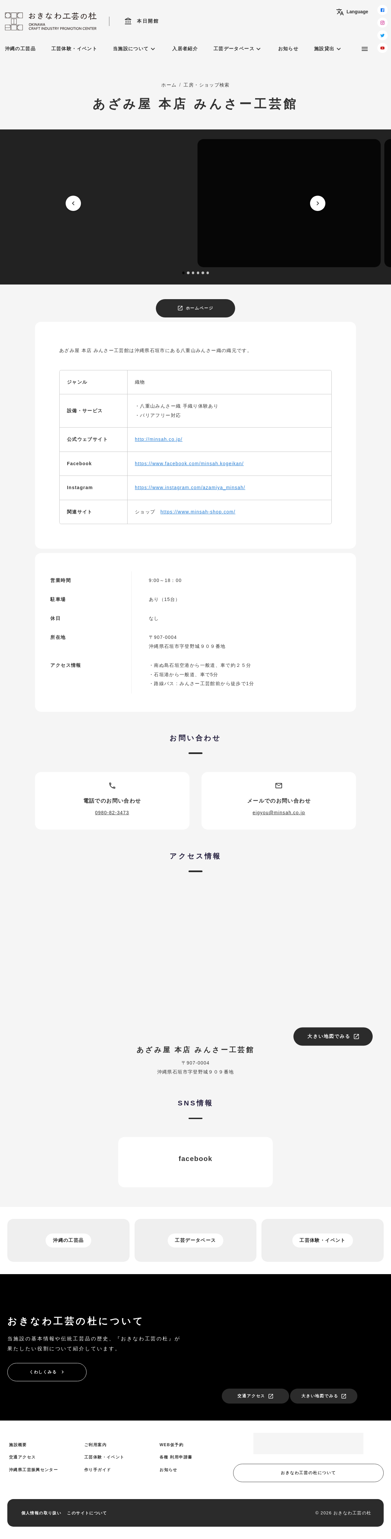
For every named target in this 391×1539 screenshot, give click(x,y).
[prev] (73, 203)
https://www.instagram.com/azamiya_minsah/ (190, 487)
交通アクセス (255, 1396)
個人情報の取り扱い (41, 1513)
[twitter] (382, 35)
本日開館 (141, 21)
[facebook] (382, 10)
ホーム (169, 85)
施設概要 (18, 1445)
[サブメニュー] (364, 49)
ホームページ (195, 308)
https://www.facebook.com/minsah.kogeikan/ (189, 463)
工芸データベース (237, 49)
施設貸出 (328, 49)
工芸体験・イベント (74, 48)
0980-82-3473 (112, 812)
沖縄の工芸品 (20, 48)
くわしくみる (47, 1372)
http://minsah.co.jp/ (159, 439)
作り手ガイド (97, 1469)
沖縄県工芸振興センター (33, 1469)
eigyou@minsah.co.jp (278, 812)
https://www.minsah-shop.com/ (198, 511)
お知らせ (288, 48)
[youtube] (382, 48)
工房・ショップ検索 (206, 85)
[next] (317, 203)
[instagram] (382, 23)
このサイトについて (87, 1513)
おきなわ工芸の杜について (308, 1472)
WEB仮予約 (172, 1445)
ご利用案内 (95, 1445)
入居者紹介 (185, 48)
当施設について (135, 49)
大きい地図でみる (333, 1036)
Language (352, 12)
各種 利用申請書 (176, 1457)
